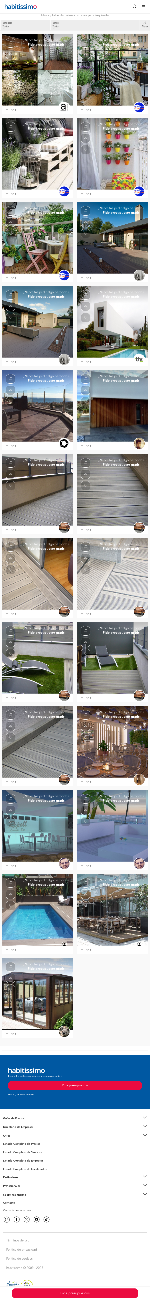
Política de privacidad (21, 1249)
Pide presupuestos (75, 1293)
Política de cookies (19, 1258)
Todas (6, 27)
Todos (56, 27)
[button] (7, 110)
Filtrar (144, 26)
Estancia (7, 23)
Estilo (56, 23)
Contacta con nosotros (17, 1210)
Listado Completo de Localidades (24, 1169)
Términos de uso (17, 1240)
